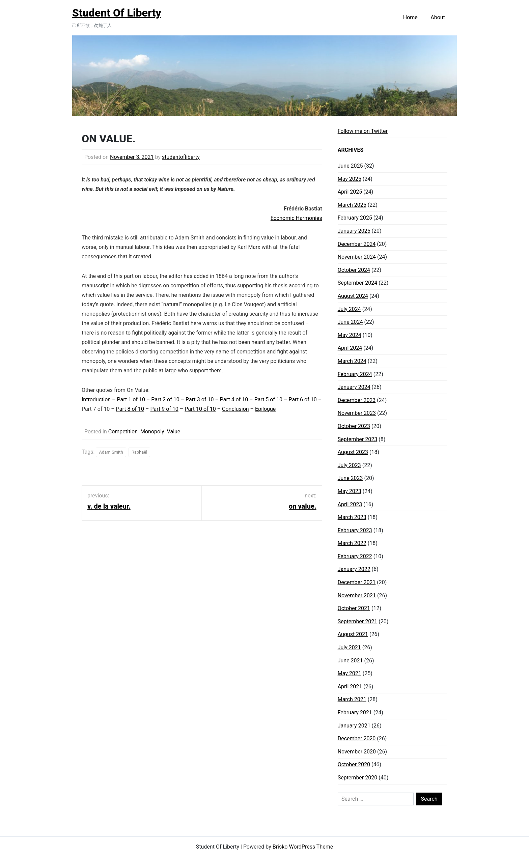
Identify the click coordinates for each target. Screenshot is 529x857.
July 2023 (349, 465)
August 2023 (353, 452)
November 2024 (357, 257)
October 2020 (354, 764)
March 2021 (352, 699)
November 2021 (357, 595)
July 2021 (349, 647)
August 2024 (353, 296)
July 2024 (349, 309)
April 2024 (350, 348)
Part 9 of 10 (164, 409)
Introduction (96, 399)
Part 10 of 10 (200, 409)
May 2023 (349, 491)
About (437, 17)
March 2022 (352, 543)
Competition (123, 431)
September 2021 (358, 621)
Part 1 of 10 (131, 399)
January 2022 (354, 569)
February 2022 (355, 556)
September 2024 (358, 283)
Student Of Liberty (116, 12)
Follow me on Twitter (363, 131)
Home (410, 17)
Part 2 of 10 (165, 399)
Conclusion (235, 409)
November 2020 (357, 751)
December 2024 (357, 244)
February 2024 (355, 374)
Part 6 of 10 (302, 399)
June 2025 (350, 166)
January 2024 (354, 387)
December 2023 (357, 400)
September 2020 (358, 777)
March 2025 (352, 205)
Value (173, 431)
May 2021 (349, 673)
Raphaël (139, 452)
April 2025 (350, 192)
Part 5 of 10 (268, 399)
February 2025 (355, 218)
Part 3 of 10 (200, 399)
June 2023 (350, 478)
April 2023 (350, 504)
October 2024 (354, 270)
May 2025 (349, 179)
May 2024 (349, 335)
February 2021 (355, 712)
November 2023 (357, 413)
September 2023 (358, 439)
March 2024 (352, 361)
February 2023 (355, 530)
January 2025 (354, 231)
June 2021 (350, 660)
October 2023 (354, 426)
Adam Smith (111, 452)
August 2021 (353, 634)
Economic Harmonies (296, 218)
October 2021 (354, 608)
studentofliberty (181, 157)
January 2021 (354, 725)
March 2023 (352, 517)
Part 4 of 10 (234, 399)
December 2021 (357, 582)
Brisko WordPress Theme (303, 847)
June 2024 (350, 322)
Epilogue (265, 409)
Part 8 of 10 (130, 409)
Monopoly (152, 431)
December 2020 (357, 738)
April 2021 (350, 686)
